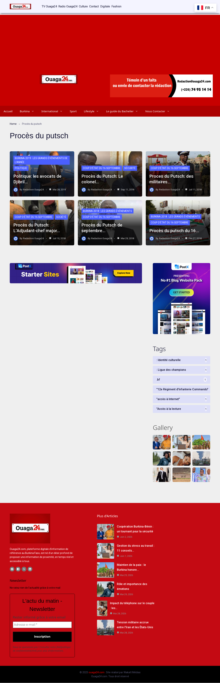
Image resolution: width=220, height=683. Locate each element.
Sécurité (130, 168)
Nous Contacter (159, 111)
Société (62, 217)
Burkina (29, 111)
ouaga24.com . (97, 672)
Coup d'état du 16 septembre (102, 168)
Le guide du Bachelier (124, 111)
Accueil (8, 111)
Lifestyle (93, 111)
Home (13, 123)
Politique (21, 168)
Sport (73, 111)
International (53, 111)
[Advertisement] (110, 39)
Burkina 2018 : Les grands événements (108, 211)
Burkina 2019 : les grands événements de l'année (41, 160)
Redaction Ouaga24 (33, 189)
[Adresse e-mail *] (42, 625)
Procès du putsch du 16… (174, 230)
